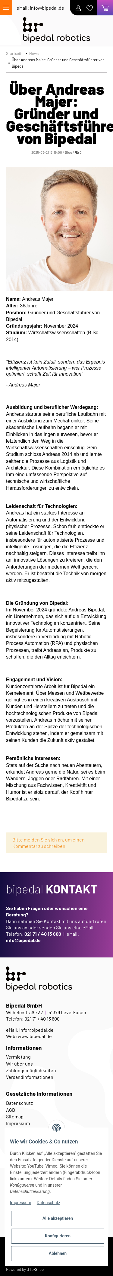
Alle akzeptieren (57, 1218)
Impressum (20, 1202)
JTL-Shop (35, 1269)
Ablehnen (58, 1253)
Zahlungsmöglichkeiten (31, 1070)
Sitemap (15, 1116)
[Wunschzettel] (91, 8)
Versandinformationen (29, 1077)
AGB (10, 1110)
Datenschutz (19, 1103)
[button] (79, 8)
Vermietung (18, 1057)
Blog (68, 152)
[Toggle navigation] (6, 7)
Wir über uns (19, 1063)
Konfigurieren (58, 1235)
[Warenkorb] (105, 7)
